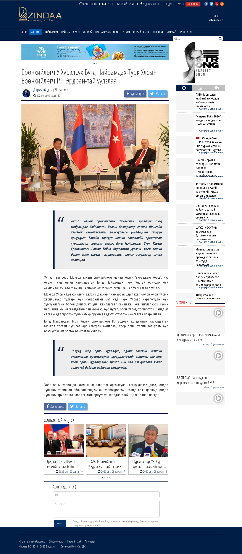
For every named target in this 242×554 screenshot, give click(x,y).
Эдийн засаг (50, 32)
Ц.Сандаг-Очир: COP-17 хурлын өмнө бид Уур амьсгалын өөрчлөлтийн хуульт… (199, 144)
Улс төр (35, 32)
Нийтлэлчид (88, 4)
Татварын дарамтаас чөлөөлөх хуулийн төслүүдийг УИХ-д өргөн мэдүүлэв (199, 190)
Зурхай (171, 32)
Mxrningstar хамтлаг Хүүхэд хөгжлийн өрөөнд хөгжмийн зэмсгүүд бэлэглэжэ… (199, 257)
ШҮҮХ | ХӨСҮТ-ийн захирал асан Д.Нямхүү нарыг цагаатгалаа (199, 233)
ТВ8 (106, 4)
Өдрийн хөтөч (141, 32)
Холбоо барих (56, 541)
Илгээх (60, 523)
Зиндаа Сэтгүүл (172, 4)
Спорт (117, 32)
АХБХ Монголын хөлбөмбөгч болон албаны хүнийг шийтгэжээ (199, 100)
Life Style (159, 32)
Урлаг (127, 32)
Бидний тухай (74, 541)
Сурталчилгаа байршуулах (32, 541)
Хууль (77, 32)
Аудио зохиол (149, 4)
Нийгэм (65, 32)
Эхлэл (24, 32)
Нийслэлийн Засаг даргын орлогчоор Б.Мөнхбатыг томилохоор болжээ (199, 279)
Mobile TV (193, 4)
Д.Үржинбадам (42, 89)
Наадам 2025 (103, 32)
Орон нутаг (186, 32)
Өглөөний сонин (125, 4)
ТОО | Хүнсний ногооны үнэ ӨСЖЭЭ (199, 297)
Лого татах (90, 541)
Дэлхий (87, 32)
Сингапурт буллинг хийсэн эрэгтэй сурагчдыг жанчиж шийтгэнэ (199, 212)
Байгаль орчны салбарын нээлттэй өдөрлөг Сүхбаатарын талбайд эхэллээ (199, 168)
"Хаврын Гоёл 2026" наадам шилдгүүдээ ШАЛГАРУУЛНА (199, 120)
